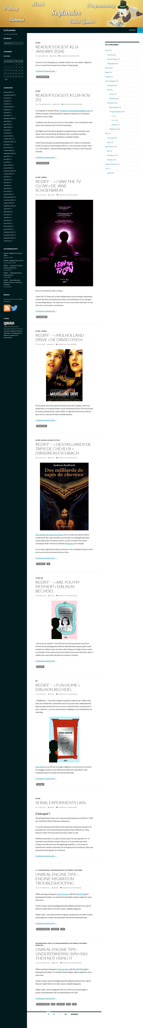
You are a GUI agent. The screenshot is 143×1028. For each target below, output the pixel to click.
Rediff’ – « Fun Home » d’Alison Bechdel (57, 687)
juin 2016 (7, 159)
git (53, 1004)
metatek (55, 929)
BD (42, 578)
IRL (106, 133)
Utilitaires (78, 870)
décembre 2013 (9, 197)
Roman (44, 440)
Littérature (109, 147)
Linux (50, 943)
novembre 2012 (9, 235)
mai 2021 (7, 112)
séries (109, 173)
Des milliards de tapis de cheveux (49, 534)
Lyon (109, 142)
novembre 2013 (9, 200)
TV (106, 168)
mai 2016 (7, 162)
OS (54, 943)
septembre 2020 (9, 118)
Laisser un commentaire (69, 56)
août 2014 (7, 180)
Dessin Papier (112, 59)
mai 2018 (7, 130)
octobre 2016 (8, 150)
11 (65, 1014)
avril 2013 (7, 220)
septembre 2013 (9, 206)
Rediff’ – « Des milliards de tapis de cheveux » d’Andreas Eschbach (63, 449)
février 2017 (8, 147)
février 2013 (8, 226)
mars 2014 (7, 191)
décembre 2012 (9, 232)
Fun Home (39, 767)
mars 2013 (7, 223)
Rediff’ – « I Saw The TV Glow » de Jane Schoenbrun (58, 186)
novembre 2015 (9, 171)
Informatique (44, 870)
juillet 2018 (7, 127)
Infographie (111, 63)
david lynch (42, 426)
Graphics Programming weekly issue (75, 110)
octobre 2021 (8, 107)
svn (68, 1004)
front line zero (43, 929)
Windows (39, 945)
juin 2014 (7, 182)
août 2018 (7, 124)
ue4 (63, 929)
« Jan (5, 79)
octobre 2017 (8, 139)
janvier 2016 (8, 168)
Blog (106, 72)
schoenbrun (42, 317)
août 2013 (7, 209)
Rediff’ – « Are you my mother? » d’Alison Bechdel (57, 586)
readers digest (43, 77)
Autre (37, 43)
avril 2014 (7, 188)
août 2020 (7, 121)
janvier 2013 (8, 229)
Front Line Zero (63, 894)
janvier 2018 (8, 136)
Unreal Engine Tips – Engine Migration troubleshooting (57, 879)
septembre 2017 (9, 142)
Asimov (70, 543)
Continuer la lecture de (46, 71)
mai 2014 (7, 185)
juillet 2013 (7, 212)
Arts (106, 50)
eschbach (41, 564)
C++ (36, 870)
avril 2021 (7, 115)
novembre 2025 (9, 95)
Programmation (57, 870)
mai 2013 (7, 217)
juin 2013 (7, 214)
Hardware (111, 85)
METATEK (80, 894)
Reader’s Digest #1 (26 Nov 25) (62, 97)
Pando (54, 56)
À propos (132, 30)
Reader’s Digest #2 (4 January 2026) (56, 49)
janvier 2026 (8, 92)
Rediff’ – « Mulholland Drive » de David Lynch (59, 337)
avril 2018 (7, 133)
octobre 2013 (8, 203)
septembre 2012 (9, 238)
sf (48, 564)
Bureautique (114, 107)
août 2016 (7, 156)
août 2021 (7, 110)
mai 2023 (7, 104)
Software (69, 870)
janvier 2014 (8, 194)
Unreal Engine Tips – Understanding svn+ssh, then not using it (61, 954)
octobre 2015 (8, 174)
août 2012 (7, 241)
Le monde (111, 138)
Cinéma (44, 177)
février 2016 (8, 165)
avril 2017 (7, 145)
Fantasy (108, 77)
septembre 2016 (9, 153)
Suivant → (75, 1014)
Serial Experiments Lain (60, 802)
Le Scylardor (10, 30)
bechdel (40, 666)
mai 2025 (7, 101)
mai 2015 (7, 177)
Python (114, 125)
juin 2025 (7, 98)
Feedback (110, 155)
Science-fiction (53, 440)
